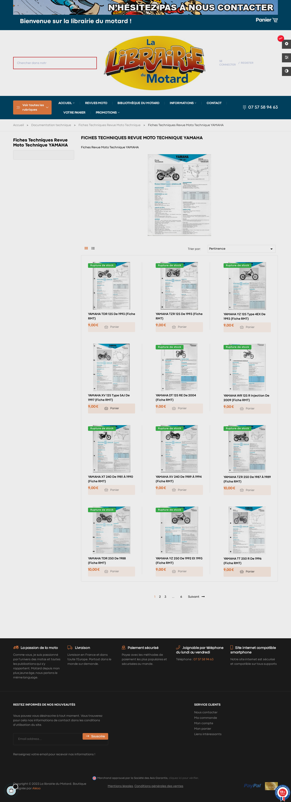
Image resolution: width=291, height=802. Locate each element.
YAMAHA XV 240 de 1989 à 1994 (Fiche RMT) (179, 479)
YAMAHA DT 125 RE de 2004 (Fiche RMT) (176, 397)
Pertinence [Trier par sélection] (241, 249)
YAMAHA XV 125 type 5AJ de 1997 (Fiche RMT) (109, 397)
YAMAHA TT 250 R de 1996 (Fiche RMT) (243, 561)
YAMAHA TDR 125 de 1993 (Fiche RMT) (111, 316)
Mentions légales (120, 786)
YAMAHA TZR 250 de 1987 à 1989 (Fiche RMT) (247, 479)
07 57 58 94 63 (263, 107)
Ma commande (205, 718)
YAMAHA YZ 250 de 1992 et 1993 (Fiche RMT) (179, 560)
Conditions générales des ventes (158, 786)
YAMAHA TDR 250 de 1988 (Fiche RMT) (107, 560)
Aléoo (36, 788)
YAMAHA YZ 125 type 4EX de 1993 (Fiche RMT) (244, 316)
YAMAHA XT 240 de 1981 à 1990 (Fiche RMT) (110, 479)
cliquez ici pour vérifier (183, 778)
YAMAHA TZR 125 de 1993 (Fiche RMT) (179, 316)
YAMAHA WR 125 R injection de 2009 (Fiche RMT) (246, 398)
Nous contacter (205, 712)
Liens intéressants (208, 734)
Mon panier (202, 728)
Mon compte (203, 723)
